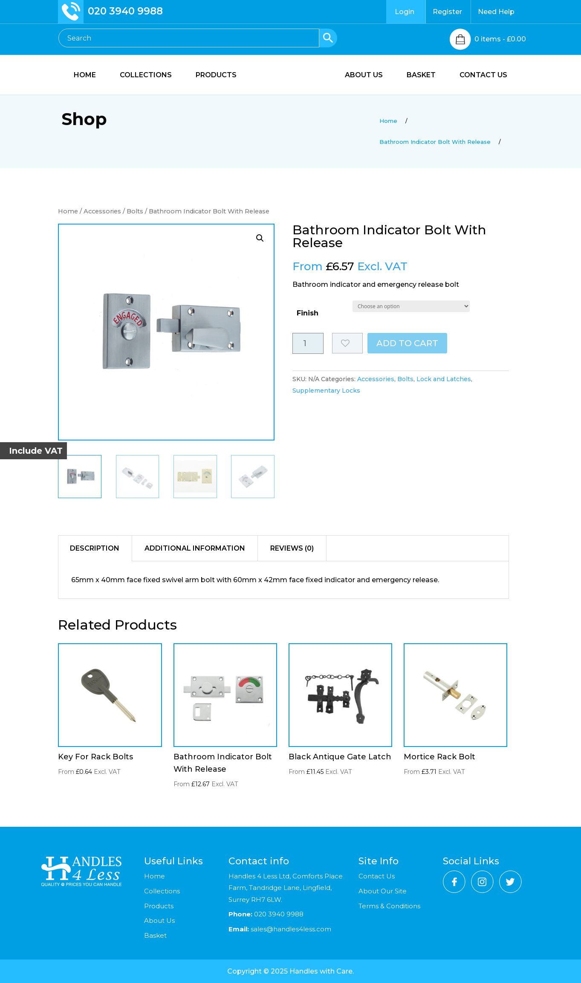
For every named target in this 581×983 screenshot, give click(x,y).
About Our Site (382, 891)
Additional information (195, 548)
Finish (307, 313)
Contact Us (376, 876)
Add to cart (407, 343)
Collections (162, 891)
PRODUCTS (211, 75)
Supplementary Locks (326, 390)
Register (447, 12)
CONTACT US (488, 75)
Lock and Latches (443, 379)
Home (68, 211)
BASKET (425, 75)
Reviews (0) (292, 548)
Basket (155, 935)
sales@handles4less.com (290, 929)
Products (158, 906)
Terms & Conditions (389, 906)
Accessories (102, 211)
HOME (80, 75)
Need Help (496, 12)
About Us (159, 920)
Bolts (135, 211)
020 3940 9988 (125, 11)
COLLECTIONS (141, 75)
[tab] (95, 548)
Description (94, 548)
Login (404, 12)
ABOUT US (368, 75)
